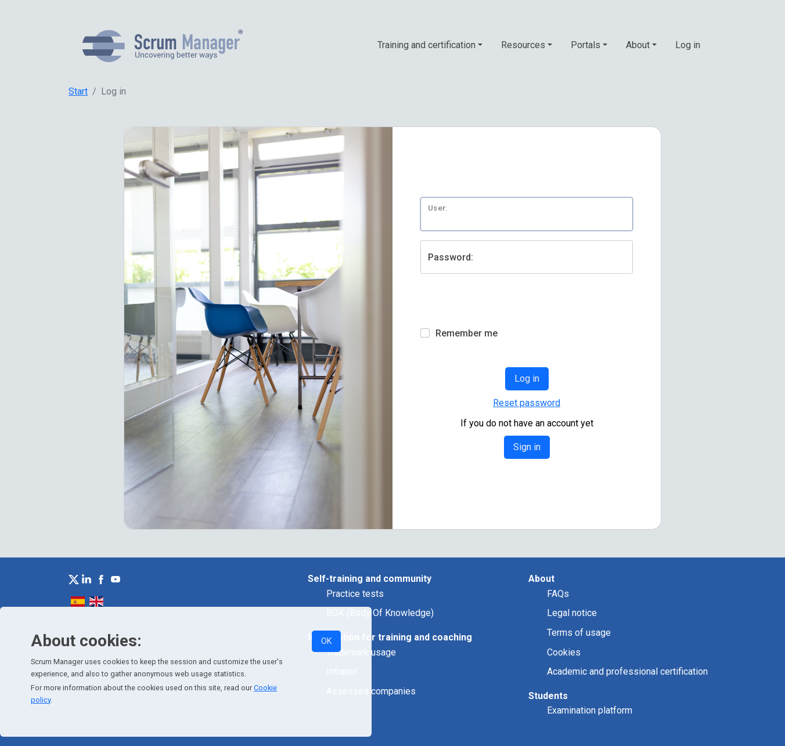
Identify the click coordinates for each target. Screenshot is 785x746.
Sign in (527, 446)
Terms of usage (579, 632)
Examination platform (589, 710)
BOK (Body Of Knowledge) (380, 612)
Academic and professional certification (627, 671)
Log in (687, 44)
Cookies (564, 652)
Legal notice (572, 612)
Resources (523, 44)
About (638, 44)
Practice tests (355, 593)
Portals (585, 44)
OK (326, 641)
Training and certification (426, 44)
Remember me (466, 333)
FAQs (558, 593)
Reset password (526, 402)
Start (78, 91)
